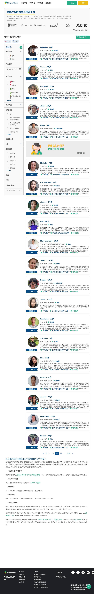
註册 (83, 3)
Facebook (78, 519)
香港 (40, 519)
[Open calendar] (20, 69)
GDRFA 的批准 (35, 483)
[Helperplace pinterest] (88, 572)
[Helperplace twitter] (78, 572)
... (49, 453)
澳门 (50, 519)
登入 (72, 3)
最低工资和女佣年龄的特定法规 (28, 475)
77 (53, 453)
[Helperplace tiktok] (83, 572)
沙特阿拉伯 (58, 519)
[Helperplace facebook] (73, 572)
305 (68, 453)
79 (61, 453)
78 (57, 453)
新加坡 (45, 519)
